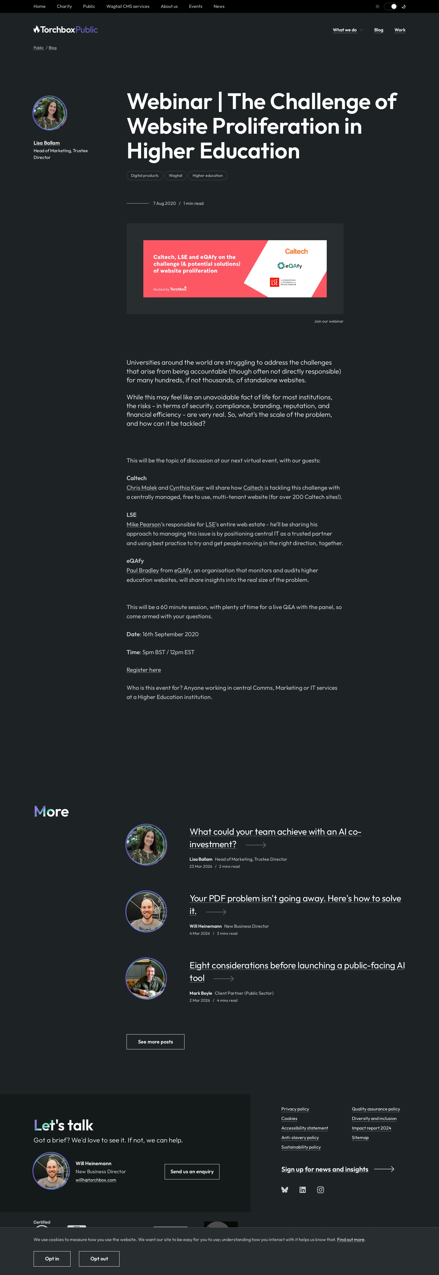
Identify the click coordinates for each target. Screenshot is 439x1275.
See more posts (155, 1041)
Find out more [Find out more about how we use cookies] (351, 1239)
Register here (144, 669)
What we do (348, 30)
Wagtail (175, 175)
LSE (210, 524)
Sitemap (360, 1137)
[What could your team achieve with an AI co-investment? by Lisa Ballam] (297, 840)
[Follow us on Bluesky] (284, 1189)
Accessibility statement (304, 1128)
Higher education (208, 175)
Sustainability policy (301, 1147)
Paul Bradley (143, 570)
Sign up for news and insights (337, 1169)
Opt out (99, 1258)
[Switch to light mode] (391, 6)
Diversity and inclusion (374, 1118)
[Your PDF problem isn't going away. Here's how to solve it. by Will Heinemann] (297, 907)
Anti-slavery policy (300, 1137)
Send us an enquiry (192, 1171)
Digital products (144, 175)
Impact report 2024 (371, 1128)
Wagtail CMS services (128, 6)
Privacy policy (295, 1109)
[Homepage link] (40, 6)
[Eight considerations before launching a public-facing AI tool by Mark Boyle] (297, 974)
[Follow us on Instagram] (320, 1189)
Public (89, 6)
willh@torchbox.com (96, 1180)
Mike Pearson (144, 524)
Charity (64, 6)
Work (399, 30)
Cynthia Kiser (186, 487)
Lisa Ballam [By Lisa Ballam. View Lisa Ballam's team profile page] (47, 143)
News (219, 6)
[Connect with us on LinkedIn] (302, 1189)
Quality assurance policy (376, 1109)
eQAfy (182, 570)
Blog (378, 30)
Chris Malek (142, 487)
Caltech (253, 487)
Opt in (52, 1258)
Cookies (289, 1118)
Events (195, 6)
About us (169, 6)
